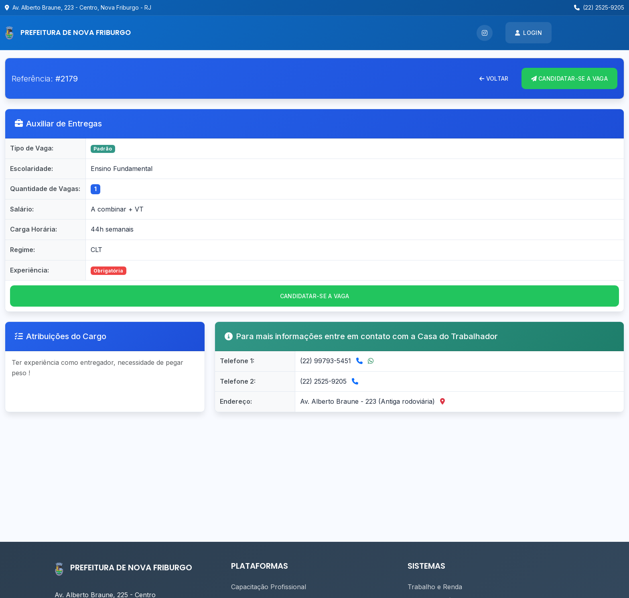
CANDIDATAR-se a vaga (314, 296)
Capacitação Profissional (268, 587)
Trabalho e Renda (435, 587)
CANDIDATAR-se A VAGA (569, 78)
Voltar (493, 78)
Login (528, 32)
